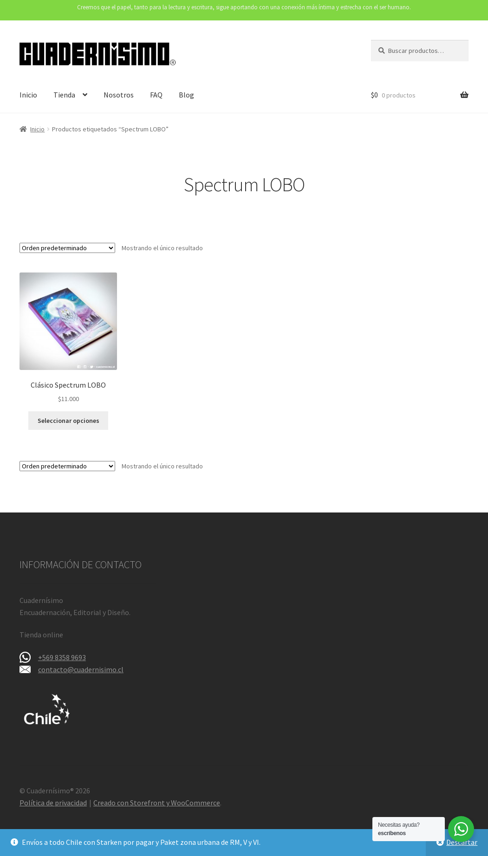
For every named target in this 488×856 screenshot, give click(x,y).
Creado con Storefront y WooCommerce (156, 802)
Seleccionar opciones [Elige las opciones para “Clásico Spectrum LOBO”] (68, 420)
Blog (186, 94)
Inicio (28, 94)
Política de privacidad (53, 802)
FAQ (156, 94)
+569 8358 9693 (62, 657)
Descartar (461, 842)
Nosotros (119, 94)
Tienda (64, 94)
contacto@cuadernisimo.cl (81, 669)
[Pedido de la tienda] (67, 248)
